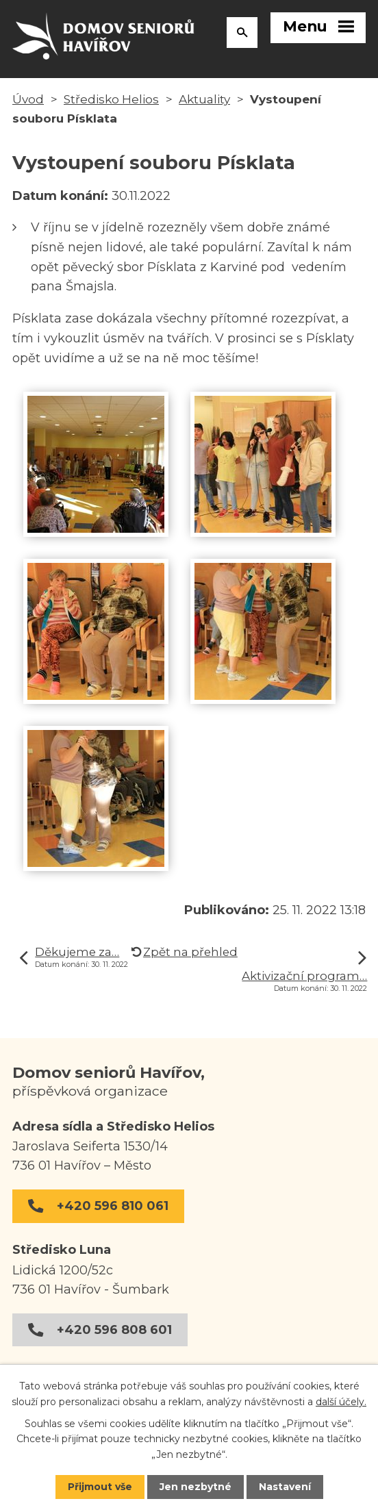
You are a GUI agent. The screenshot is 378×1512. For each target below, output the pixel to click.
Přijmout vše (100, 1486)
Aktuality (204, 99)
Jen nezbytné (195, 1486)
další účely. (341, 1401)
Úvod (28, 99)
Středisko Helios (111, 99)
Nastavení (285, 1486)
